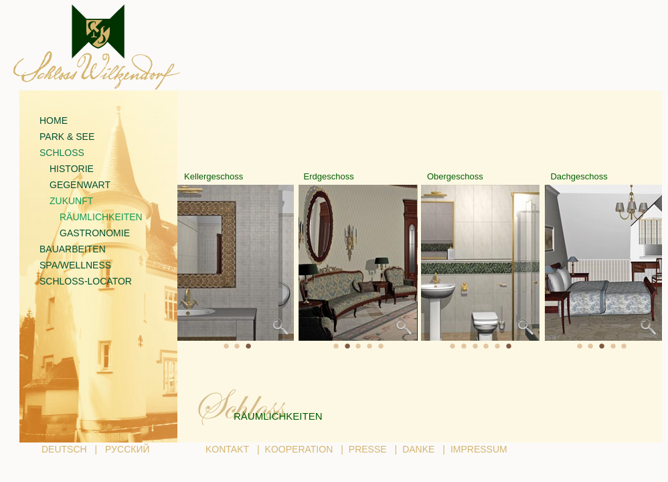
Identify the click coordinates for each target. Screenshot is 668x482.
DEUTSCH (64, 449)
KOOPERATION (299, 449)
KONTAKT (227, 449)
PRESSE (368, 449)
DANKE (418, 449)
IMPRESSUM (478, 449)
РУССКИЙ (127, 449)
